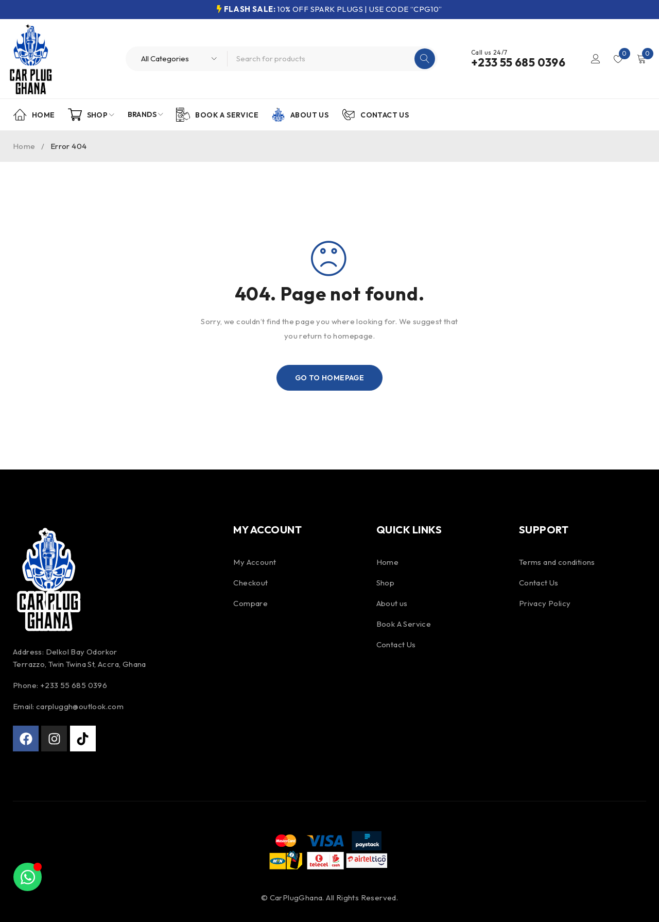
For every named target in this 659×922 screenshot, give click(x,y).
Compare (250, 603)
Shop (385, 583)
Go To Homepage (330, 377)
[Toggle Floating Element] (27, 877)
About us (392, 603)
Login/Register (595, 58)
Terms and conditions (557, 562)
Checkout (250, 583)
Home (24, 146)
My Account (254, 562)
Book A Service (403, 624)
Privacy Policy (545, 603)
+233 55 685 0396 (518, 62)
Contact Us (396, 644)
